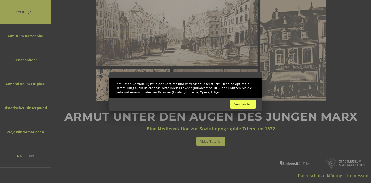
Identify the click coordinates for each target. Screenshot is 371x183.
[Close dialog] (243, 104)
